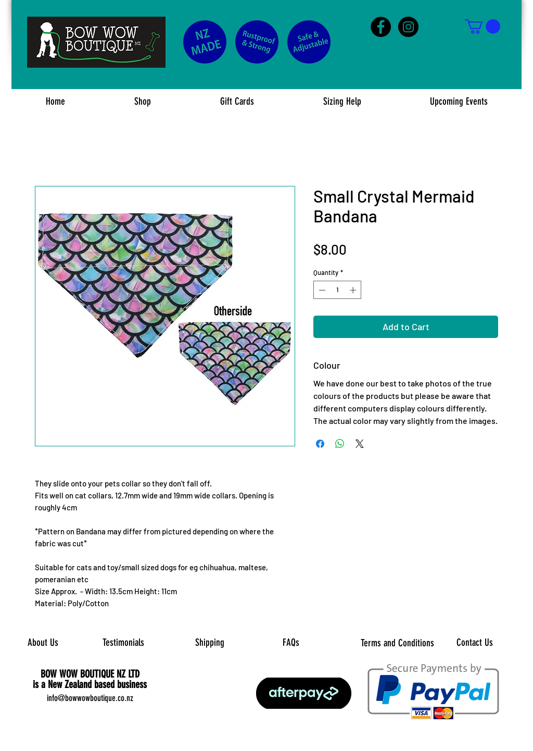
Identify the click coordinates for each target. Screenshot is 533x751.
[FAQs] (290, 642)
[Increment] (354, 290)
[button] (482, 26)
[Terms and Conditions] (397, 643)
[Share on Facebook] (320, 443)
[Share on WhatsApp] (340, 443)
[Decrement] (321, 290)
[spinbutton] (337, 290)
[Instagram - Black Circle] (408, 27)
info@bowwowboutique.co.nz (90, 698)
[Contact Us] (474, 643)
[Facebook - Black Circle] (381, 27)
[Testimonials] (123, 642)
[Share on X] (359, 443)
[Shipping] (209, 643)
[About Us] (43, 643)
